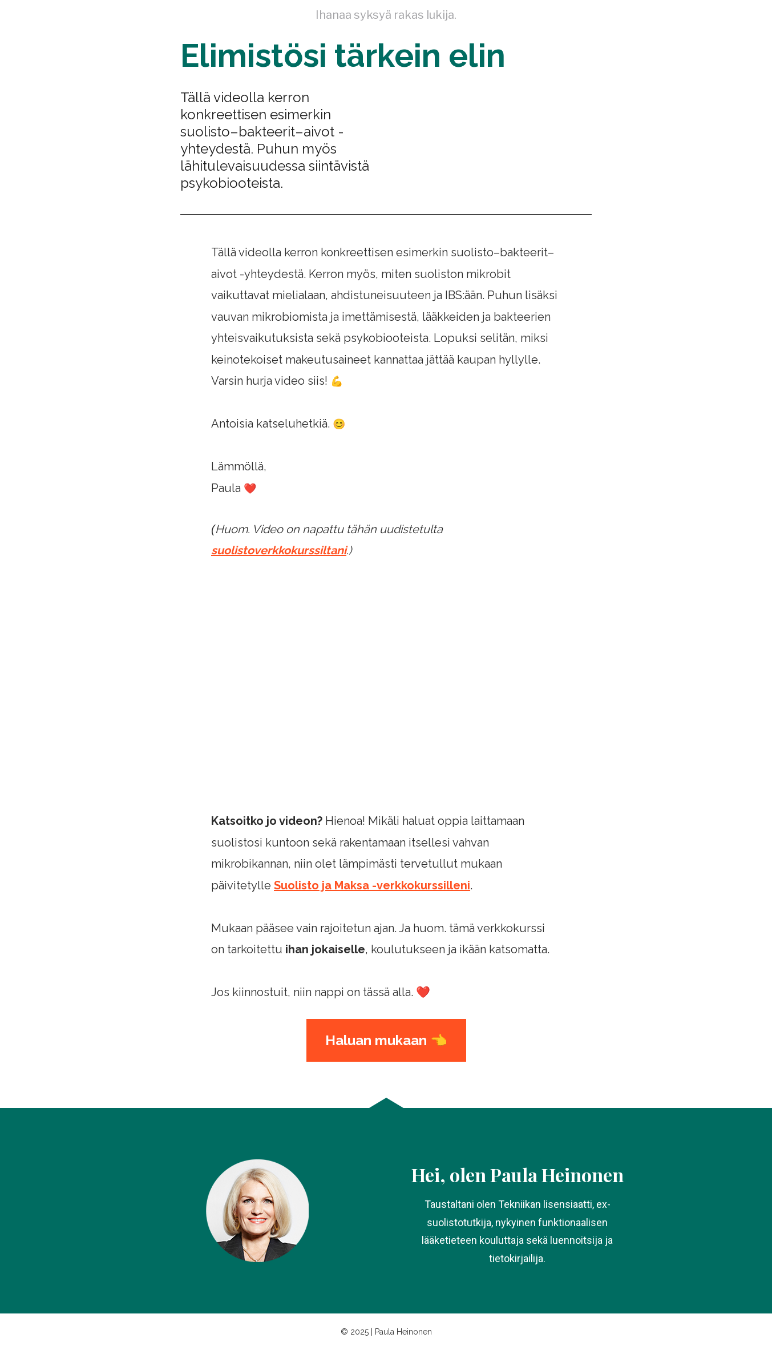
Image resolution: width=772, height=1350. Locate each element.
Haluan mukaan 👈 (386, 1040)
